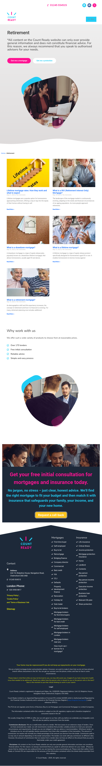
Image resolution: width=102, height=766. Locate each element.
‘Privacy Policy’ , (13, 596)
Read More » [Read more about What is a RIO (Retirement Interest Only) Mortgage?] (56, 209)
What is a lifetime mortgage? (66, 248)
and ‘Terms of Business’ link (18, 603)
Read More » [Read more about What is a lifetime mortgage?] (56, 262)
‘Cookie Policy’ (12, 599)
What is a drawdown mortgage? (21, 248)
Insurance (81, 538)
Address (13, 571)
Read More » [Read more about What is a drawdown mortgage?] (10, 262)
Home (3, 153)
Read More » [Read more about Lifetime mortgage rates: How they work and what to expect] (10, 209)
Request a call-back (51, 515)
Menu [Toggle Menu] (91, 19)
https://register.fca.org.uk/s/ (77, 700)
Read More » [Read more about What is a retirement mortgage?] (10, 314)
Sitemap (11, 609)
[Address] (8, 570)
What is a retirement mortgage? (21, 300)
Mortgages (57, 538)
